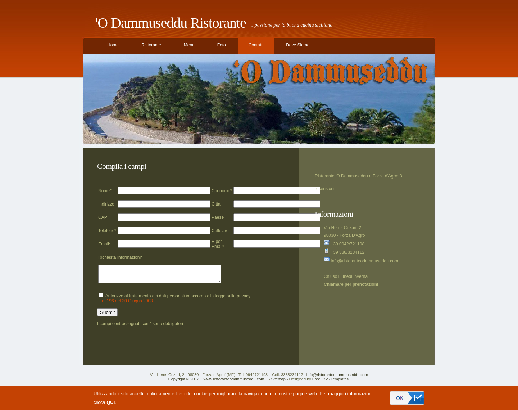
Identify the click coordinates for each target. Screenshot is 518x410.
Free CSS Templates (330, 382)
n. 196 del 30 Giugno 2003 (127, 304)
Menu (189, 45)
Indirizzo (106, 204)
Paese (218, 217)
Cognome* (222, 190)
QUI (110, 402)
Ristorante (151, 45)
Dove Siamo (297, 45)
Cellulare (220, 230)
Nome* (105, 190)
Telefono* (107, 230)
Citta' (216, 204)
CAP (102, 217)
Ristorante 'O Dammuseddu (341, 176)
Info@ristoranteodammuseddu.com (361, 260)
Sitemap (278, 382)
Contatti (256, 45)
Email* (104, 244)
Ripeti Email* (218, 244)
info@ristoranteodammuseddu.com (337, 378)
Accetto (407, 398)
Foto (221, 45)
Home (113, 45)
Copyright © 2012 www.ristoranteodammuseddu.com (216, 382)
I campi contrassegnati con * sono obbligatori (140, 326)
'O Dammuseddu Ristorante (170, 23)
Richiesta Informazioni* (120, 257)
